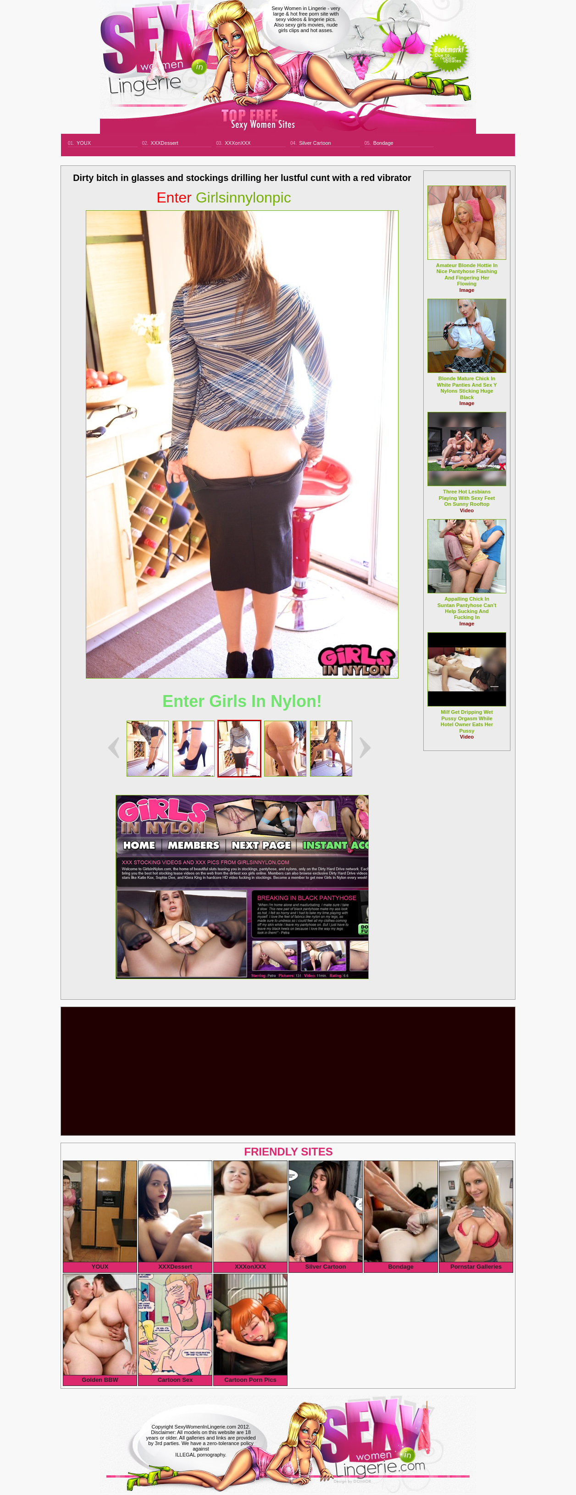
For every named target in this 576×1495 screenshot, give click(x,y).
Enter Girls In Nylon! (242, 701)
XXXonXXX (237, 143)
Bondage (383, 143)
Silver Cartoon (315, 143)
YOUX (84, 143)
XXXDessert (164, 143)
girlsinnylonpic (223, 197)
